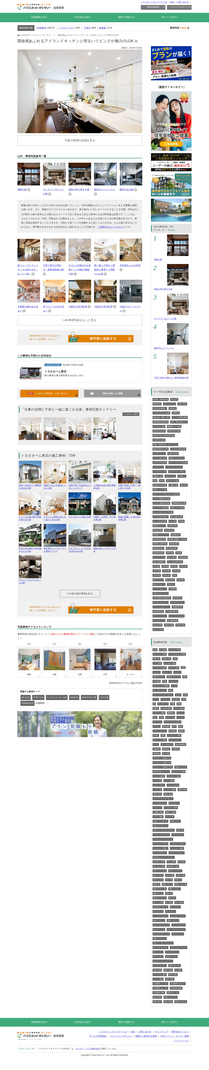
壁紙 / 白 (178, 880)
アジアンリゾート (159, 616)
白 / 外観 (163, 650)
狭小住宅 (174, 399)
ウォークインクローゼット (163, 695)
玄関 (175, 659)
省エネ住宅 (172, 557)
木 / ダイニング (177, 934)
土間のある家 (173, 453)
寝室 (184, 677)
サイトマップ (161, 1031)
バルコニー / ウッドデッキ (162, 839)
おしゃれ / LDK (158, 866)
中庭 (185, 695)
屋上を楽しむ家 (176, 517)
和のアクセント (159, 584)
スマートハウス (159, 557)
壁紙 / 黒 (156, 884)
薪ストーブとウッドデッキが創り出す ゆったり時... (27, 269)
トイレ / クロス (158, 785)
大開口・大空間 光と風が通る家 (104, 517)
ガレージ (180, 713)
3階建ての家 (157, 476)
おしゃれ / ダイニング (161, 934)
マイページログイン (179, 7)
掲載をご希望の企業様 (146, 1036)
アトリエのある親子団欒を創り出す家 (30, 517)
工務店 (87, 28)
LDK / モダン (158, 875)
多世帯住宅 (177, 598)
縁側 (172, 704)
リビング (156, 672)
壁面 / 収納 (157, 794)
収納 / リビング (158, 920)
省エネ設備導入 (159, 562)
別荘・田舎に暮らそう (179, 422)
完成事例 (41, 28)
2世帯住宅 (157, 404)
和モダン (171, 584)
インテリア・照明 (174, 735)
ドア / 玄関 (157, 663)
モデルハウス (170, 476)
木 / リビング (170, 911)
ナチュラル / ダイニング (176, 929)
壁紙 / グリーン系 (159, 889)
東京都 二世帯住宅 (160, 544)
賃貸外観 (156, 753)
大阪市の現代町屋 (78, 306)
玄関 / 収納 (182, 789)
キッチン (177, 672)
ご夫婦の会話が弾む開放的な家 (104, 485)
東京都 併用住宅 (159, 539)
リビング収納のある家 (161, 498)
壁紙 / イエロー (174, 889)
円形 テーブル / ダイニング (163, 943)
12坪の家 (176, 571)
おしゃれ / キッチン (160, 947)
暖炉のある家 (127, 189)
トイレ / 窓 (157, 780)
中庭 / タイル (175, 821)
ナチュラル (170, 717)
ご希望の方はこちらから (110, 227)
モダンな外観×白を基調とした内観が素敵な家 (80, 269)
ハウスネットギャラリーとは (154, 2)
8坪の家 (165, 566)
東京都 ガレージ (159, 526)
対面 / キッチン (158, 677)
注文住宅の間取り (159, 408)
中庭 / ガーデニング (160, 826)
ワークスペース (159, 620)
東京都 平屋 (172, 526)
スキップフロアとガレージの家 (30, 580)
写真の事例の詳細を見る (80, 140)
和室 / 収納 (168, 1001)
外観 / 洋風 (166, 659)
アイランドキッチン (160, 602)
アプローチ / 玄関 (159, 668)
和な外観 (180, 580)
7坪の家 (156, 566)
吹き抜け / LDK (172, 866)
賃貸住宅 (172, 408)
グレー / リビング (178, 925)
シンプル (180, 717)
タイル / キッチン (159, 965)
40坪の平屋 (157, 625)
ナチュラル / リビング (161, 925)
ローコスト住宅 (159, 426)
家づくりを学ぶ (170, 17)
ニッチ (155, 744)
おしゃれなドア (167, 744)
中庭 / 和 (180, 830)
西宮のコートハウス (104, 189)
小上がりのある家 (159, 462)
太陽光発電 (183, 557)
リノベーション (181, 1040)
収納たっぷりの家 (159, 489)
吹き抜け (176, 699)
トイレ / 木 (157, 789)
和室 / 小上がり (180, 1001)
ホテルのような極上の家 (80, 515)
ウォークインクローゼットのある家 (166, 494)
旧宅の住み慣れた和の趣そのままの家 (30, 548)
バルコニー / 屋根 (177, 848)
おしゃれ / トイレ (159, 690)
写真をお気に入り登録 (112, 393)
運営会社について (180, 1031)
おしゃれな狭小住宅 (175, 562)
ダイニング (167, 672)
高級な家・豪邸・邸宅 (161, 417)
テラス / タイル (177, 835)
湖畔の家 (22, 189)
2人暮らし (181, 476)
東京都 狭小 (175, 535)
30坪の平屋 (169, 625)
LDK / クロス (158, 880)
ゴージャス (157, 722)
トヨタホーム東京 (55, 371)
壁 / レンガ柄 (158, 902)
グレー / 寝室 (158, 979)
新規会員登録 (153, 7)
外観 (155, 650)
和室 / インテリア (170, 997)
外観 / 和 (156, 659)
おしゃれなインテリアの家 (163, 512)
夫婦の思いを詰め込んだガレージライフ (80, 485)
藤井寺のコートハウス (164, 348)
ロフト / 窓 (170, 816)
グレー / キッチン (172, 952)
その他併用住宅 (171, 611)
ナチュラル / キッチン (178, 947)
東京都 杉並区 (158, 548)
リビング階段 (179, 708)
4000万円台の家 (174, 431)
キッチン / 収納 (169, 789)
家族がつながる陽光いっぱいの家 (55, 485)
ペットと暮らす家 (159, 458)
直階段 (155, 708)
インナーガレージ (159, 589)
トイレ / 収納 (169, 780)
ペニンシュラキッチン (161, 607)
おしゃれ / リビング (178, 916)
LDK (183, 667)
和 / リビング (175, 907)
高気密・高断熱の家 (160, 399)
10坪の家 (183, 566)
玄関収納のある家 (179, 503)
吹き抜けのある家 (159, 485)
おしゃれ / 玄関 (169, 663)
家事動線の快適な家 (160, 422)
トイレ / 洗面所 (158, 776)
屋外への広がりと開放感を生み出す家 (30, 485)
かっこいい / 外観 (159, 654)
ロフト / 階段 (158, 816)
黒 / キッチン (158, 956)
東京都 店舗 (157, 530)
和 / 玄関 (181, 862)
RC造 (162, 480)
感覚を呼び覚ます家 (79, 189)
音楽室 (155, 735)
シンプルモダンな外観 (177, 654)
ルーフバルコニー (159, 853)
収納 (170, 690)
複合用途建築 (180, 744)
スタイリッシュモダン (173, 722)
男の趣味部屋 (172, 620)
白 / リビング (158, 911)
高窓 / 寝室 (170, 979)
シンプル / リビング (160, 916)
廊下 (174, 726)
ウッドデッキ (163, 704)
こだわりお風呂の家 (178, 449)
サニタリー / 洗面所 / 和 (161, 762)
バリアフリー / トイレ (174, 467)
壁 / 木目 (172, 898)
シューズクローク (159, 803)
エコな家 (172, 521)
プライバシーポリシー (121, 1036)
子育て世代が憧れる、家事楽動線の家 (171, 378)
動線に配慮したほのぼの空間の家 (129, 517)
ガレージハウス (169, 404)
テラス (155, 699)
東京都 (181, 521)
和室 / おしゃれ (172, 992)
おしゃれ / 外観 (174, 650)
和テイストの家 (172, 480)
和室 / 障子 (157, 1001)
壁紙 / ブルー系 (180, 884)
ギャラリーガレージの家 (165, 318)
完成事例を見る (39, 17)
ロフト (178, 695)
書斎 (180, 726)
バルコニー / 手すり (178, 844)
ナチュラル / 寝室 (159, 974)
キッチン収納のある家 (161, 503)
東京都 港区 (174, 544)
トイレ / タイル (172, 785)
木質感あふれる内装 (130, 265)
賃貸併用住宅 (158, 611)
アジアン (156, 726)
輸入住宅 (184, 485)
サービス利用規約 (98, 1036)
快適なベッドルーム (176, 458)
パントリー (157, 807)
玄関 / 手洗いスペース (161, 771)
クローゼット (174, 803)
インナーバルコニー (176, 853)
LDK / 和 (169, 880)
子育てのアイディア (160, 593)
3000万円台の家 (159, 431)
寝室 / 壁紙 (168, 970)
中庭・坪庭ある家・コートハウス (165, 444)
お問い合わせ (183, 2)
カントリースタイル (176, 616)
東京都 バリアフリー (160, 535)
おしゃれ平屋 (158, 629)
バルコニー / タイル (160, 844)
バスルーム (173, 681)
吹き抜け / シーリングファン (163, 857)
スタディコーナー (159, 731)
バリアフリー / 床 (159, 471)
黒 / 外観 (166, 753)
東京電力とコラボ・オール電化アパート (55, 548)
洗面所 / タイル (180, 767)
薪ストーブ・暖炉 (159, 740)
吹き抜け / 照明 (158, 862)
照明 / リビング (172, 920)
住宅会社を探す (83, 17)
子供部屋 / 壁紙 (158, 992)
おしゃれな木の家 (159, 521)
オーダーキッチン (177, 602)
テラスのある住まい (160, 517)
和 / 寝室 (178, 970)
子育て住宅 (182, 404)
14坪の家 (156, 575)
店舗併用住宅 (177, 607)
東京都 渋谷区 (158, 553)
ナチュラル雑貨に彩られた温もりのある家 (55, 517)
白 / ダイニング (158, 929)
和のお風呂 (170, 580)
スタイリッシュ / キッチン (162, 961)
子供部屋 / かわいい (178, 983)
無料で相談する (126, 17)
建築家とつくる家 (174, 426)
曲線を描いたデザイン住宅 (104, 548)
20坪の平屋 (180, 625)
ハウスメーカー (66, 28)
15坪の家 (166, 575)
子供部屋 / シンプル (160, 983)
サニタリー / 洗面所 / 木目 (162, 767)
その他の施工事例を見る (80, 593)
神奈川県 (170, 553)
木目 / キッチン (171, 956)
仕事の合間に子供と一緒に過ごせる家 (129, 485)
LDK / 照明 (170, 875)
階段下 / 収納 (170, 812)
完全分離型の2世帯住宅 (161, 598)
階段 (179, 704)
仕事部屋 (172, 731)
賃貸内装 (166, 749)
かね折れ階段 (166, 708)
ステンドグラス (175, 740)
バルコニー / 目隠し (160, 848)
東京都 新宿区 (172, 548)
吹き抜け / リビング (160, 907)
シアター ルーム (159, 453)
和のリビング (158, 580)
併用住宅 (176, 413)
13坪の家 (166, 571)
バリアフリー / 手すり (177, 471)
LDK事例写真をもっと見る (79, 320)
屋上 (155, 717)
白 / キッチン (158, 952)
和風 (161, 717)
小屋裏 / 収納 (158, 812)
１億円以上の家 (159, 440)
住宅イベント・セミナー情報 (175, 1036)
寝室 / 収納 (168, 794)
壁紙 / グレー (167, 884)
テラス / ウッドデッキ (161, 835)
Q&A (172, 2)
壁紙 (163, 735)
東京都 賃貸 (169, 530)
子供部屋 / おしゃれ (160, 988)
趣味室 (181, 731)
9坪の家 (174, 566)
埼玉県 (178, 553)
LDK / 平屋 (180, 875)
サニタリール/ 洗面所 (161, 686)
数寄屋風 (166, 726)
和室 (174, 575)
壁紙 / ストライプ (159, 898)
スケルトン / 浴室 (173, 776)
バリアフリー (158, 467)
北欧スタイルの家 (177, 508)
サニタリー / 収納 (178, 771)
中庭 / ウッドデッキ (160, 821)
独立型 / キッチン (173, 677)
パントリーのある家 (160, 508)
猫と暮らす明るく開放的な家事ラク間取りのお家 (104, 269)
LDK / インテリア (175, 871)
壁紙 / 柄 (169, 893)
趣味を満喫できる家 (160, 449)
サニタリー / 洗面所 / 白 (161, 758)
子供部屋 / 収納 (176, 988)
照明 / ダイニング (159, 938)
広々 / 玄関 (171, 862)
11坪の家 (156, 571)
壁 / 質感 (169, 902)
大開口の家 (173, 485)
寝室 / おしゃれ (174, 965)
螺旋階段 (171, 713)
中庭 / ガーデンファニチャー (163, 830)
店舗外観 (176, 749)
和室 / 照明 (157, 997)
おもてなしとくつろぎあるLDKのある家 (80, 548)
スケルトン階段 (159, 713)
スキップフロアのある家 (178, 462)
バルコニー (165, 699)
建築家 (102, 28)
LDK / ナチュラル (159, 871)
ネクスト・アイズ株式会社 (87, 1048)
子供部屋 (172, 589)
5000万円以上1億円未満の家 (163, 435)
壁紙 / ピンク (158, 893)
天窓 (183, 699)
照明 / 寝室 (173, 974)
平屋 (155, 480)
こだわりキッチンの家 (161, 413)
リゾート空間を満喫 (180, 417)
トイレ (174, 686)
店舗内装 (156, 749)
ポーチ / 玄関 (173, 668)
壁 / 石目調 (179, 902)
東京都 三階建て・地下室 (177, 539)
